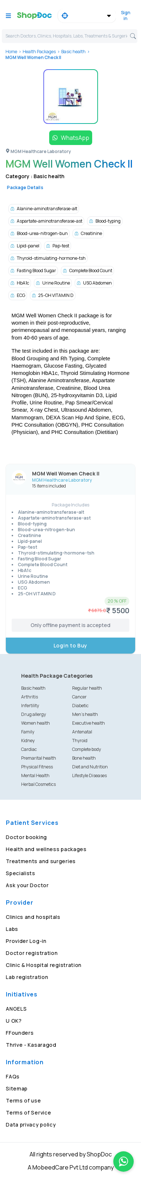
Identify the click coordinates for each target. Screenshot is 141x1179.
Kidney (28, 740)
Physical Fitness (37, 767)
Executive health (88, 723)
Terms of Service (28, 1112)
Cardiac (29, 749)
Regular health (87, 688)
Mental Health (35, 775)
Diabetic (80, 705)
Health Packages (39, 51)
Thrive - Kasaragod (31, 1044)
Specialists (20, 873)
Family (27, 732)
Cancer (79, 697)
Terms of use (23, 1100)
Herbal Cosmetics (38, 784)
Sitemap (17, 1088)
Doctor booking (26, 837)
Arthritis (29, 697)
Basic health (73, 51)
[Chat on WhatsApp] (123, 1161)
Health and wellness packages (46, 849)
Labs (12, 928)
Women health (35, 723)
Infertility (30, 705)
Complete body (86, 749)
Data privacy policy (31, 1124)
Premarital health (38, 758)
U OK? (14, 1020)
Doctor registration (32, 952)
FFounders (20, 1032)
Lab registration (27, 977)
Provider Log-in (26, 940)
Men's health (85, 714)
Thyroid (79, 740)
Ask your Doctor (27, 885)
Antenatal (82, 732)
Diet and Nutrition (90, 767)
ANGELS (16, 1008)
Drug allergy (33, 714)
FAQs (13, 1076)
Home (11, 51)
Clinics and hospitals (33, 916)
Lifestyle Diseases (89, 775)
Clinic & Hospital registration (44, 964)
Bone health (84, 758)
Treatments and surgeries (41, 861)
